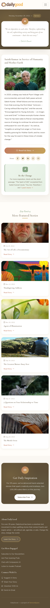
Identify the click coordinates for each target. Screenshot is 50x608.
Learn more (27, 188)
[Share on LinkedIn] (28, 158)
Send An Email (8, 590)
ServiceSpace (34, 603)
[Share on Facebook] (18, 158)
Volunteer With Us (9, 586)
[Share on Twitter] (23, 158)
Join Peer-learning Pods (10, 558)
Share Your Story (9, 582)
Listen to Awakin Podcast (11, 566)
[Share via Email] (38, 158)
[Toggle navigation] (45, 4)
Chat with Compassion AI (11, 562)
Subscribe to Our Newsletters (12, 554)
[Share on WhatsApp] (33, 158)
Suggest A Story (9, 578)
